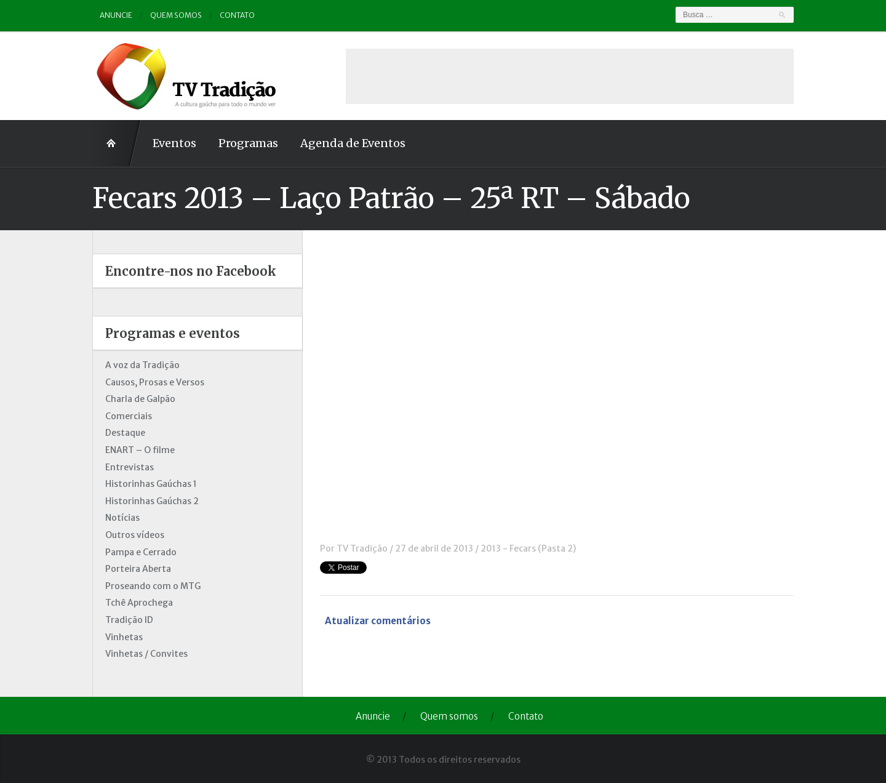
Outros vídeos (134, 534)
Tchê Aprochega (139, 602)
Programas (248, 143)
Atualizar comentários (378, 621)
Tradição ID (129, 619)
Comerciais (128, 416)
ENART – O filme (140, 450)
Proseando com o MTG (153, 586)
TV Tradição (362, 548)
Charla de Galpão (140, 398)
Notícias (122, 517)
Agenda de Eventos (352, 143)
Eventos (174, 143)
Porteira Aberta (138, 568)
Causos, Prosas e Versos (154, 382)
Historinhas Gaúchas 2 (152, 501)
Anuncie (116, 15)
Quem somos (176, 15)
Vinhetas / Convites (146, 653)
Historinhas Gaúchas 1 (151, 483)
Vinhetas (124, 637)
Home (117, 143)
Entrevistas (129, 467)
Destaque (125, 432)
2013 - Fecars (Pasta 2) (528, 548)
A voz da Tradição (142, 365)
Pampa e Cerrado (141, 552)
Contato (237, 15)
